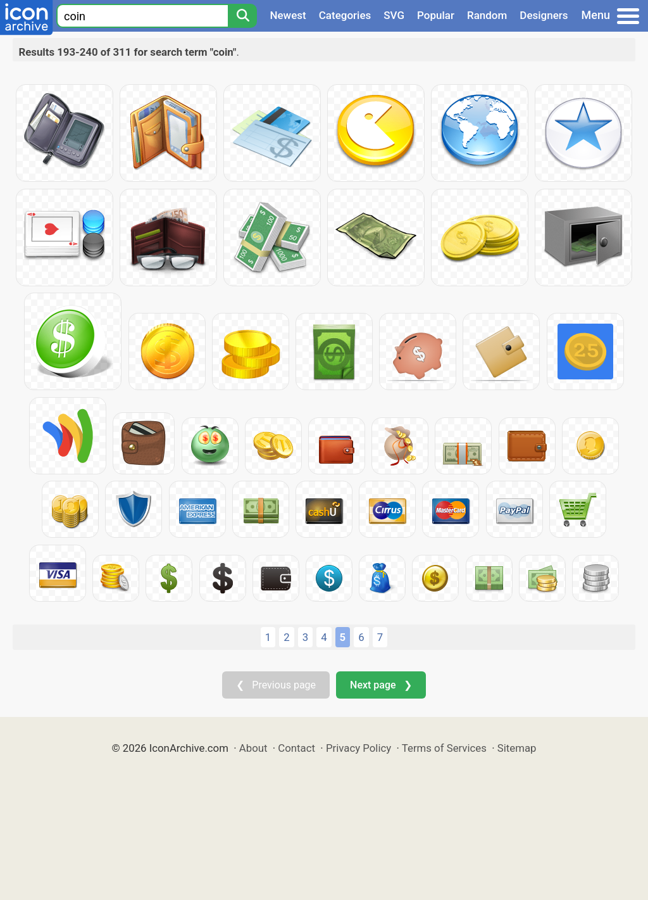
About (253, 748)
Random (487, 15)
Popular (435, 15)
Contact (296, 748)
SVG (393, 15)
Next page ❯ (380, 685)
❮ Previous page (276, 685)
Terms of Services (444, 748)
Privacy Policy (358, 748)
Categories (345, 15)
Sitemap (517, 748)
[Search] (242, 16)
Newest (288, 15)
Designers (544, 15)
